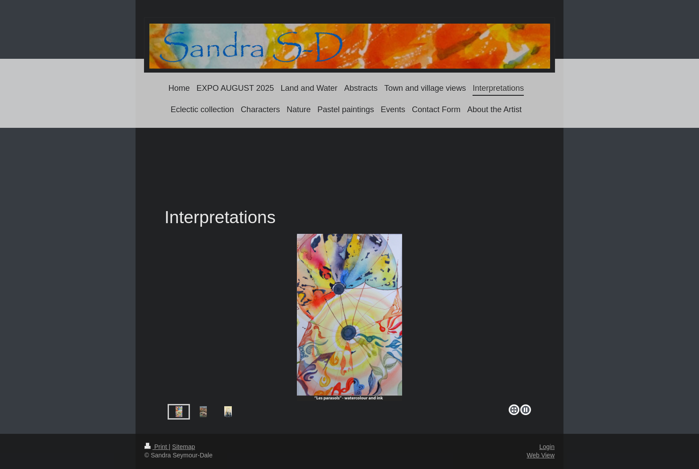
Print (156, 446)
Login (547, 446)
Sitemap (183, 446)
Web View (540, 455)
